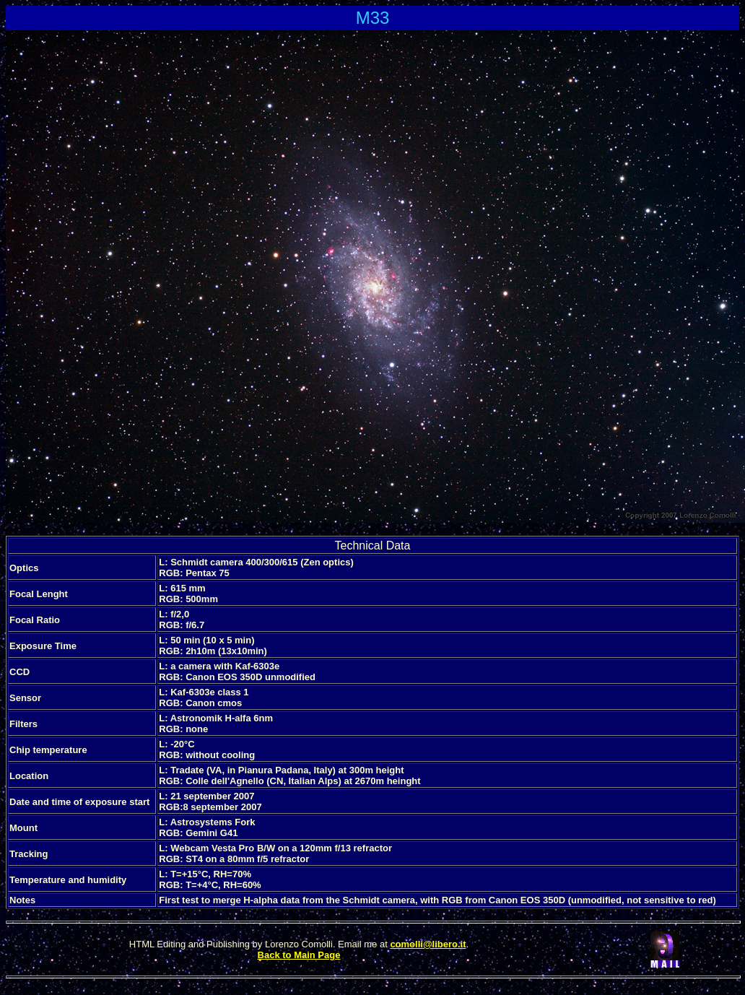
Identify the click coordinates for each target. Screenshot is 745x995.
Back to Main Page (299, 955)
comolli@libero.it (428, 944)
